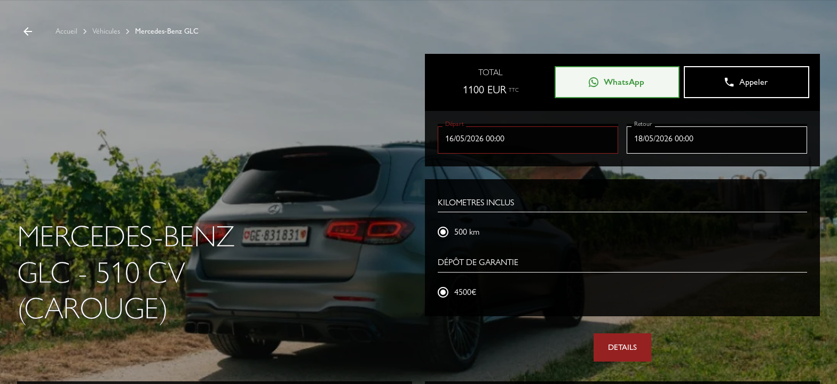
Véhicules (106, 31)
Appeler (745, 82)
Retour (643, 123)
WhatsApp (616, 82)
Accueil (66, 31)
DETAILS (622, 347)
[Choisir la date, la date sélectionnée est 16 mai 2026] (528, 139)
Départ (454, 123)
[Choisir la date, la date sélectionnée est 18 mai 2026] (717, 139)
